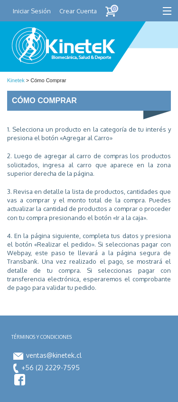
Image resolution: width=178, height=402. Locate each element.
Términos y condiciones (41, 337)
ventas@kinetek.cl (47, 355)
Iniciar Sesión (32, 11)
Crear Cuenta (78, 11)
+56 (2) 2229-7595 (46, 368)
